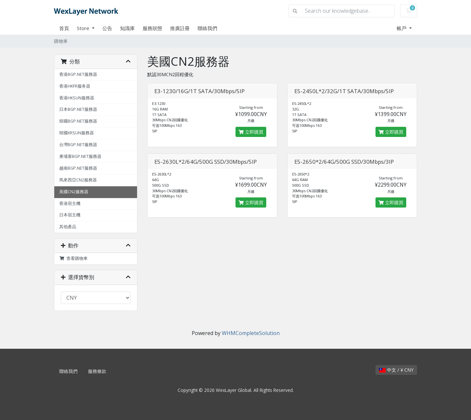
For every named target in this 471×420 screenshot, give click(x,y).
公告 (107, 28)
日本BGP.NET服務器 (78, 109)
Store (84, 28)
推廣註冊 (180, 28)
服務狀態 (152, 28)
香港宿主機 (69, 203)
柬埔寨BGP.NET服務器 (80, 156)
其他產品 (67, 226)
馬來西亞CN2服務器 (78, 180)
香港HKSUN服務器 (76, 98)
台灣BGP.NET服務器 (78, 144)
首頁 (64, 28)
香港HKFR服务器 (74, 86)
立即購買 (250, 132)
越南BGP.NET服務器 (78, 168)
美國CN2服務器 (73, 191)
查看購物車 (73, 258)
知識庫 (127, 28)
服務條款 (97, 371)
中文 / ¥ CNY (396, 370)
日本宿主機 (69, 215)
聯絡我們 (207, 28)
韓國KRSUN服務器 (76, 133)
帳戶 (402, 28)
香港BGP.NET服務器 (78, 74)
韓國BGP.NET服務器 (78, 121)
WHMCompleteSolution (251, 333)
